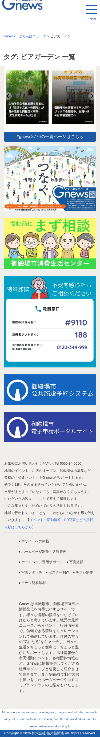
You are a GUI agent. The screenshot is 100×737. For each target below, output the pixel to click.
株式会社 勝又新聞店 (48, 733)
